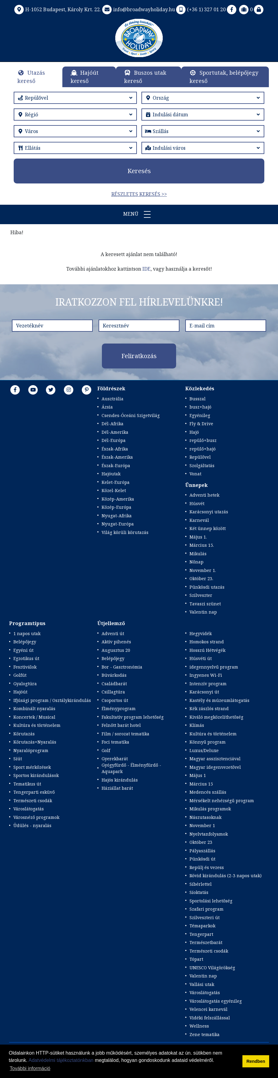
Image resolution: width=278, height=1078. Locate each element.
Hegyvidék (200, 633)
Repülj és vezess (206, 867)
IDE (146, 268)
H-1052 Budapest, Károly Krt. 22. (57, 9)
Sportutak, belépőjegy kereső (223, 76)
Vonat (195, 474)
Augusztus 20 (116, 650)
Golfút (19, 675)
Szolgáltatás (201, 465)
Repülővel (200, 457)
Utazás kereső (31, 76)
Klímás (196, 725)
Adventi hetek (204, 495)
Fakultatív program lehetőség (133, 717)
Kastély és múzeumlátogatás (219, 700)
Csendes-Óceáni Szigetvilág (131, 415)
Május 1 (197, 775)
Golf (106, 750)
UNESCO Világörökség (212, 967)
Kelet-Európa (116, 482)
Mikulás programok (210, 809)
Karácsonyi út (204, 692)
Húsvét (196, 503)
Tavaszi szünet (205, 604)
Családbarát (114, 683)
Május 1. (198, 537)
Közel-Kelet (114, 490)
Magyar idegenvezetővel (215, 767)
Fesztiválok (24, 667)
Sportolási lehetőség (210, 901)
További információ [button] (30, 1068)
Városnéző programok (36, 817)
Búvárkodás (114, 675)
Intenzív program (208, 683)
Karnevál (199, 520)
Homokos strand (206, 642)
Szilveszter (200, 595)
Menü (139, 214)
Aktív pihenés (116, 642)
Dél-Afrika (112, 423)
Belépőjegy (24, 642)
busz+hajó (200, 407)
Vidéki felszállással (209, 1018)
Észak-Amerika (117, 457)
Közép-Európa (116, 507)
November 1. (202, 570)
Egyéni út (23, 650)
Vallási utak (201, 984)
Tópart (196, 959)
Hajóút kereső (85, 76)
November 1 (202, 825)
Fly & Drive (201, 423)
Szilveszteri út (204, 917)
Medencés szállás (207, 792)
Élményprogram (119, 708)
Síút (17, 758)
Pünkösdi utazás (206, 587)
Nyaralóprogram (30, 750)
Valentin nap (203, 612)
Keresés (139, 171)
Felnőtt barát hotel (121, 725)
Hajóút (20, 692)
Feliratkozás (139, 356)
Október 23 (200, 842)
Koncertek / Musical (34, 717)
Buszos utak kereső (145, 76)
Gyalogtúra (25, 683)
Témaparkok (202, 926)
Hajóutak (111, 474)
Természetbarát (205, 942)
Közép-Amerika (118, 499)
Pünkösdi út (202, 859)
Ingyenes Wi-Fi (205, 675)
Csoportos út (115, 700)
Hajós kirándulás (120, 780)
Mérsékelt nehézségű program (221, 800)
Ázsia (107, 407)
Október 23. (201, 578)
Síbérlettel (200, 884)
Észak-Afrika (115, 449)
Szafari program (206, 909)
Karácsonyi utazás (208, 512)
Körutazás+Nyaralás (34, 742)
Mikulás (198, 553)
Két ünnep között (207, 528)
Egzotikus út (26, 658)
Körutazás (24, 734)
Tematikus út (27, 784)
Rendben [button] (255, 1061)
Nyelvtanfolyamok (208, 834)
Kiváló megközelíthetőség (216, 717)
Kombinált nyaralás (34, 708)
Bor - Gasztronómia (122, 667)
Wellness (199, 1026)
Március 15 (201, 784)
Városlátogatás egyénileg (215, 1001)
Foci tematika (115, 742)
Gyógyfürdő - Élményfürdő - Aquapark (131, 768)
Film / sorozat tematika (125, 734)
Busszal (197, 399)
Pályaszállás (202, 851)
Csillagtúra (113, 692)
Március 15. (201, 545)
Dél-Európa (114, 440)
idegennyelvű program (213, 667)
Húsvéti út (200, 658)
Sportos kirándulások (36, 775)
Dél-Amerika (115, 432)
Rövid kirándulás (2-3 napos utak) (225, 875)
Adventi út (113, 633)
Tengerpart (201, 934)
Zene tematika (204, 1034)
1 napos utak (26, 633)
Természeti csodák (32, 800)
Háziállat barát (117, 788)
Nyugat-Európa (118, 524)
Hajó (194, 432)
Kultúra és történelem (37, 725)
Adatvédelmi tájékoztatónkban (61, 1060)
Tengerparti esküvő (34, 792)
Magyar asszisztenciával (215, 758)
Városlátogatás (28, 809)
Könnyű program (207, 742)
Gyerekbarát (115, 758)
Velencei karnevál (208, 1009)
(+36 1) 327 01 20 (200, 9)
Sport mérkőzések (32, 767)
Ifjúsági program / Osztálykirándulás (52, 700)
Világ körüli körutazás (125, 532)
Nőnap (196, 562)
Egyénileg (199, 415)
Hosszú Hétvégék (207, 650)
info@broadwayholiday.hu (138, 9)
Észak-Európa (116, 465)
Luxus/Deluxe (204, 750)
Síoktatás (198, 892)
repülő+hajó (202, 449)
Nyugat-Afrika (117, 515)
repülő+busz (203, 440)
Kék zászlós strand (209, 708)
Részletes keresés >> (139, 194)
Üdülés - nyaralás (32, 825)
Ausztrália (112, 399)
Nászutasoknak (205, 817)
